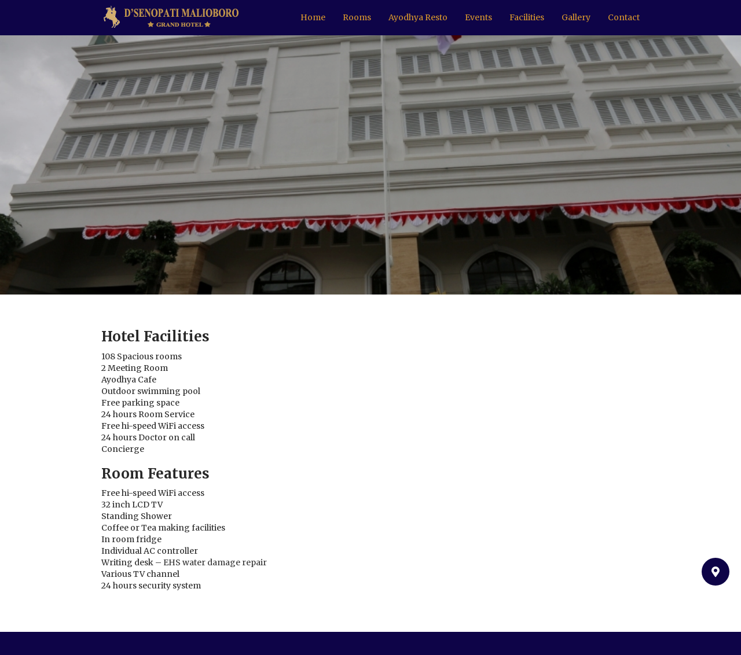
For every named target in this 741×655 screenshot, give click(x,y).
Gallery (576, 17)
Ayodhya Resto (417, 17)
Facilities (526, 17)
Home (312, 17)
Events (478, 17)
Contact (624, 17)
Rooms (357, 17)
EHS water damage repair (215, 562)
